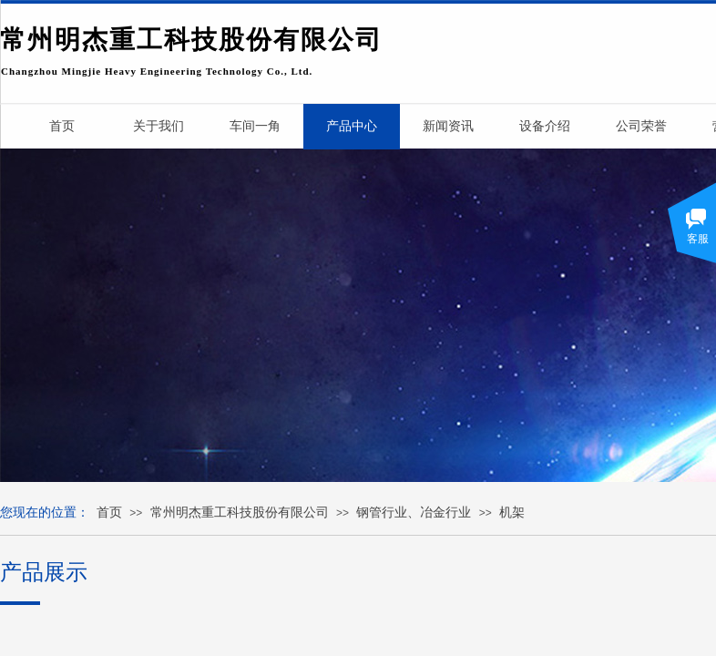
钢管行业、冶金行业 (413, 512)
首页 (109, 512)
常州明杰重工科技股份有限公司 (239, 512)
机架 (512, 512)
